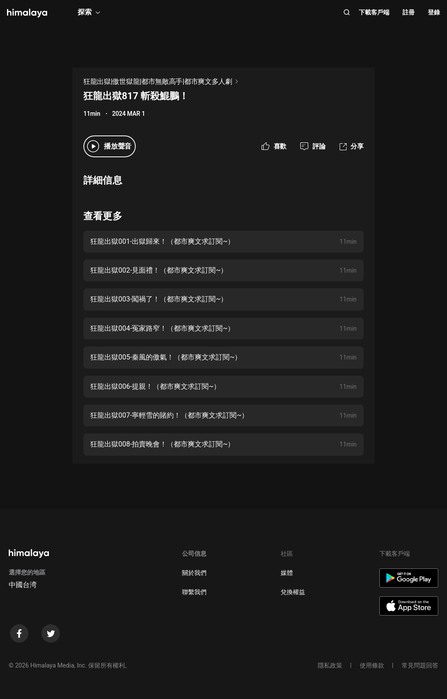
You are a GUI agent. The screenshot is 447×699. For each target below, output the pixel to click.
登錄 (434, 12)
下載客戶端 (374, 12)
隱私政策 (330, 665)
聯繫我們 (194, 591)
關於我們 (194, 572)
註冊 (408, 12)
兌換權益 (293, 591)
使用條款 (372, 665)
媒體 (287, 572)
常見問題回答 (420, 665)
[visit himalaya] (27, 13)
